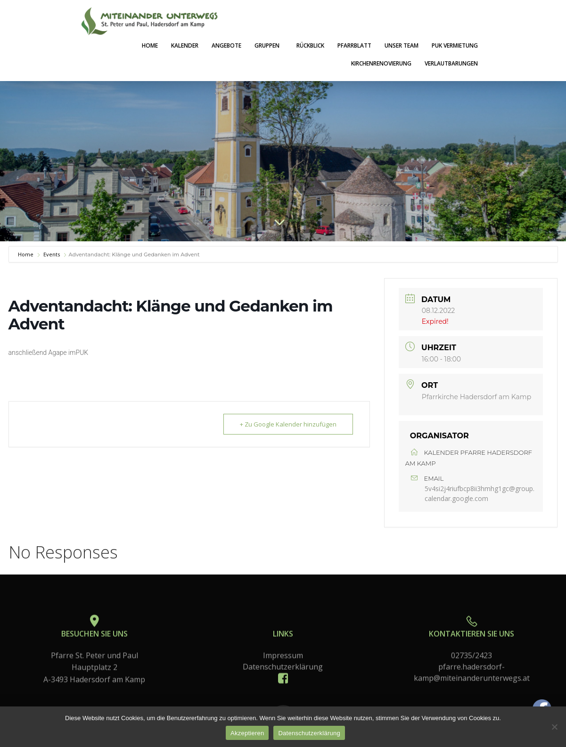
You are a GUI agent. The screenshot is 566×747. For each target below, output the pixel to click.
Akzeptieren (247, 733)
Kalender (184, 45)
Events (51, 254)
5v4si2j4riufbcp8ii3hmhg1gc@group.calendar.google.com (479, 493)
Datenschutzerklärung (309, 733)
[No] (554, 726)
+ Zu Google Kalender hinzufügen (288, 424)
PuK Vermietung (455, 45)
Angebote (226, 45)
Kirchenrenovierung (381, 63)
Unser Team (401, 45)
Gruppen (268, 45)
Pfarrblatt (354, 45)
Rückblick (310, 45)
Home (150, 45)
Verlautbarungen (451, 63)
